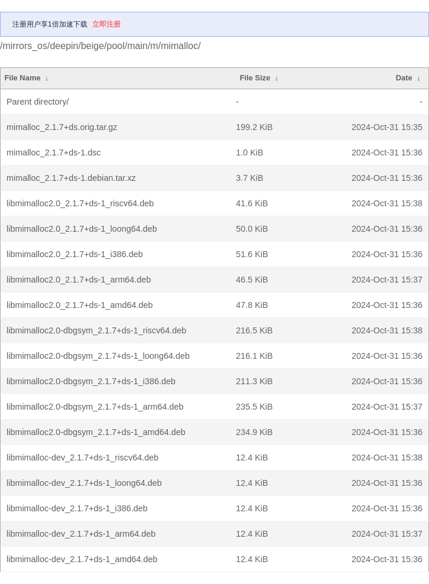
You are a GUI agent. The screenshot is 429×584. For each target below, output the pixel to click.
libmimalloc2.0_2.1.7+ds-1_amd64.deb (79, 305)
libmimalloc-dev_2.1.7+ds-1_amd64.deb (82, 559)
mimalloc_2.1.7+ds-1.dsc (53, 152)
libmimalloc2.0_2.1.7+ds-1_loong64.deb (81, 228)
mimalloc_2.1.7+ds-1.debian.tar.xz (71, 178)
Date (404, 77)
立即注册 (106, 24)
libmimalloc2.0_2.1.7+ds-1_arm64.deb (78, 279)
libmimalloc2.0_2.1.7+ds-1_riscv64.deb (80, 203)
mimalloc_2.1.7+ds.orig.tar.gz (62, 127)
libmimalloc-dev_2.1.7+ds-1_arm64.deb (80, 533)
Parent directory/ (37, 101)
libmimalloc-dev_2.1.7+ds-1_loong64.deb (84, 483)
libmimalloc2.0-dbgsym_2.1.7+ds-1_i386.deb (91, 381)
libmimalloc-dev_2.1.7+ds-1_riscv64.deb (82, 457)
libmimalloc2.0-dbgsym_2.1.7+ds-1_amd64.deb (96, 432)
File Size (255, 77)
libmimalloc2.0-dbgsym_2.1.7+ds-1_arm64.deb (95, 406)
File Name (22, 77)
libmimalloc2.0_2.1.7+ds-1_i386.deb (74, 254)
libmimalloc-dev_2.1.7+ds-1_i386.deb (77, 508)
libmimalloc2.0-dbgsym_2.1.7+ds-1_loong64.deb (98, 356)
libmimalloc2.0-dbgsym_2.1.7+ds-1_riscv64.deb (96, 330)
